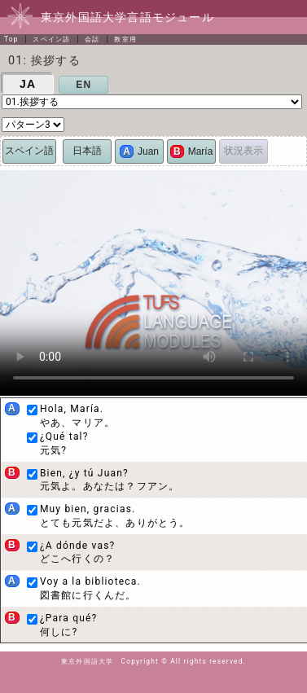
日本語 (87, 150)
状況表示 (243, 150)
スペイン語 (51, 39)
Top (11, 39)
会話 (92, 39)
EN (83, 84)
